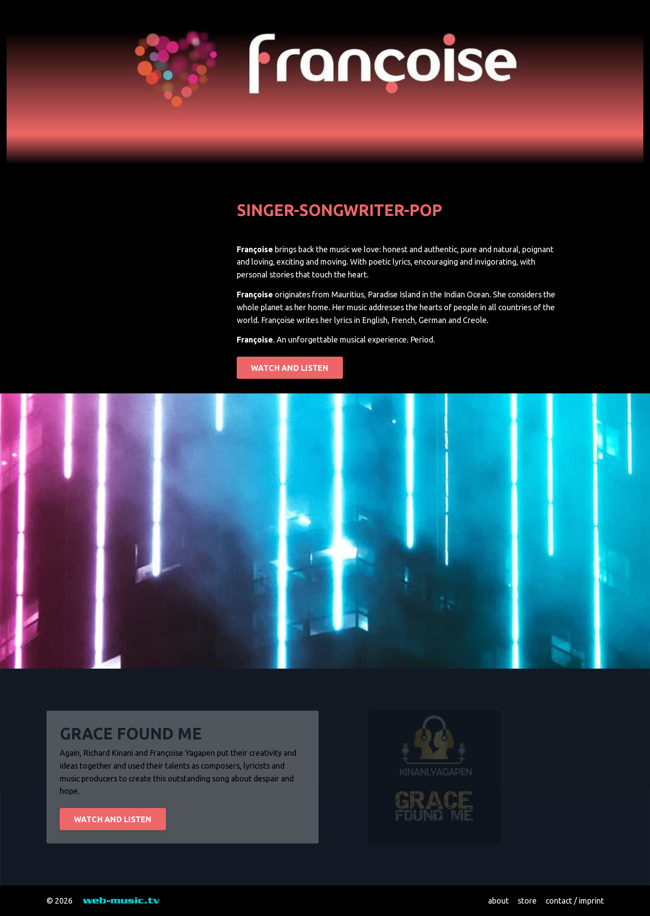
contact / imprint (575, 900)
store (527, 900)
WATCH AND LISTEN (290, 367)
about (498, 900)
